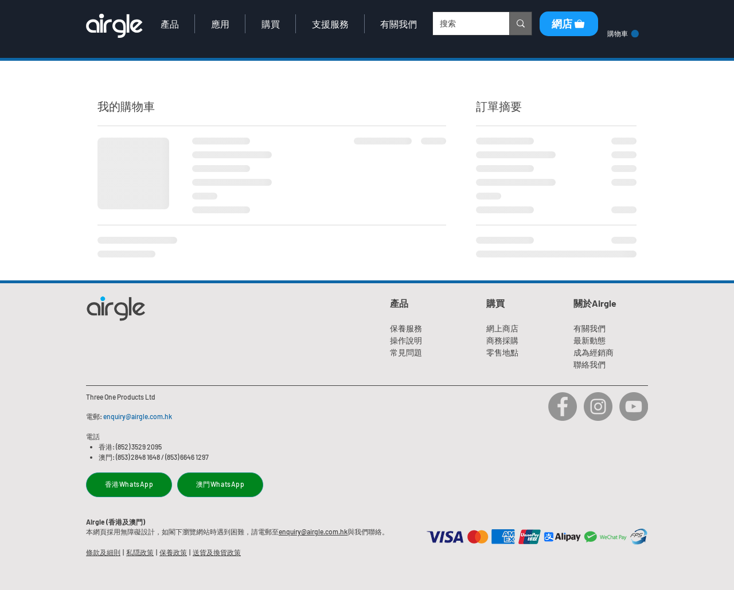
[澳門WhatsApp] (220, 484)
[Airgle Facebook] (562, 406)
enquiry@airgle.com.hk (137, 416)
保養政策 (173, 552)
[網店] (569, 23)
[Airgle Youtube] (633, 406)
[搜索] (462, 23)
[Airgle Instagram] (598, 406)
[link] (623, 34)
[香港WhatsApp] (129, 484)
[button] (169, 23)
